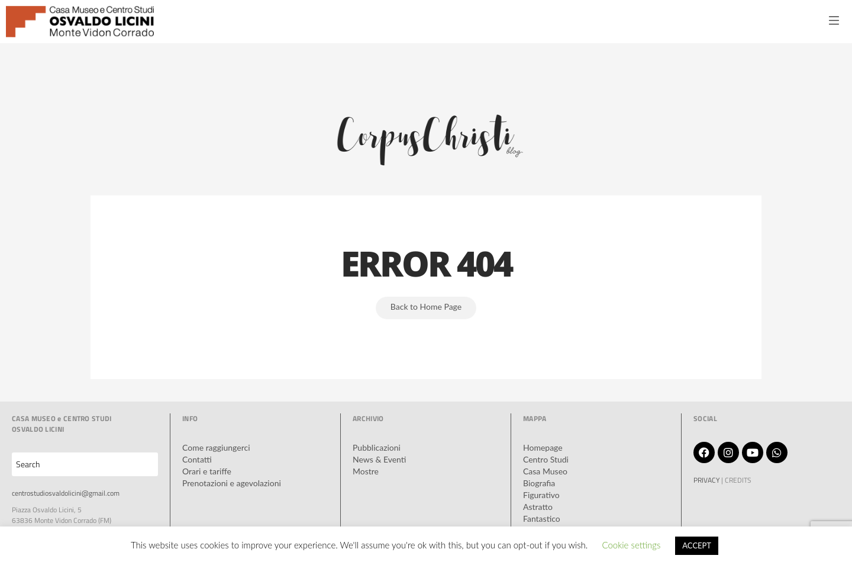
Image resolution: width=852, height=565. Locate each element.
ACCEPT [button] (696, 545)
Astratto (538, 507)
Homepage (543, 447)
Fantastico (541, 518)
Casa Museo (545, 471)
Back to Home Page (426, 306)
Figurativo (541, 495)
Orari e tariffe (206, 471)
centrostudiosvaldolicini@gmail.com (66, 493)
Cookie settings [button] (631, 545)
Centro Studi (546, 459)
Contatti (197, 459)
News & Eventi (379, 459)
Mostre (366, 471)
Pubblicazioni (377, 447)
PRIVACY (706, 480)
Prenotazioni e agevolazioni (231, 483)
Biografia (539, 483)
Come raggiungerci (216, 447)
